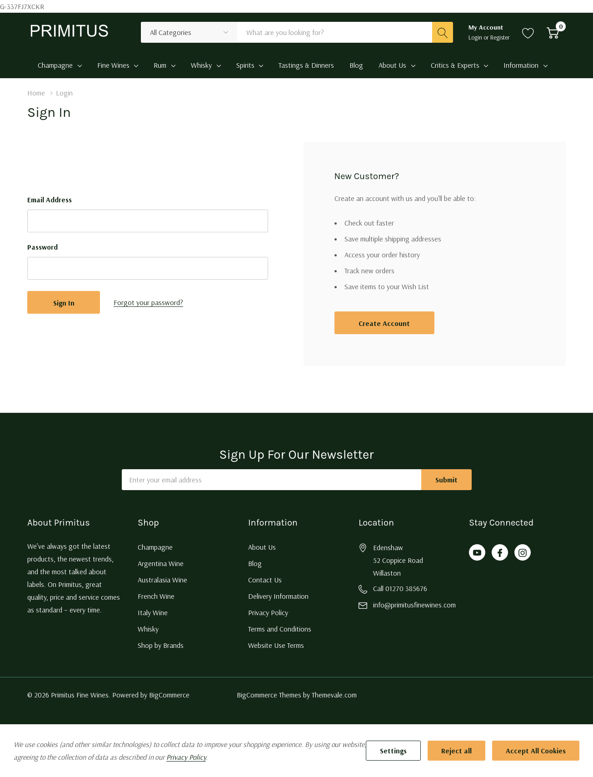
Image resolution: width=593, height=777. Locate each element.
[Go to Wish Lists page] (528, 32)
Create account (384, 323)
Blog (255, 563)
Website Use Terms (276, 645)
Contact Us (265, 579)
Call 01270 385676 (400, 588)
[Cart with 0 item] (553, 32)
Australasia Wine (162, 579)
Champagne (55, 65)
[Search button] (442, 32)
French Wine (156, 596)
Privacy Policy (268, 612)
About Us (392, 65)
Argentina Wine (161, 563)
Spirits (245, 65)
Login (475, 37)
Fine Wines (113, 65)
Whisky (201, 65)
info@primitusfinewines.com (414, 604)
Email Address (49, 199)
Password (42, 246)
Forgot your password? (148, 302)
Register (500, 37)
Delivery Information (278, 596)
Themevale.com (334, 694)
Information (520, 65)
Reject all (456, 750)
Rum (160, 65)
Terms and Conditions (279, 628)
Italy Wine (153, 612)
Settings (393, 750)
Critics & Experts (455, 65)
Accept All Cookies (536, 750)
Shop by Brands (161, 645)
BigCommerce (169, 694)
